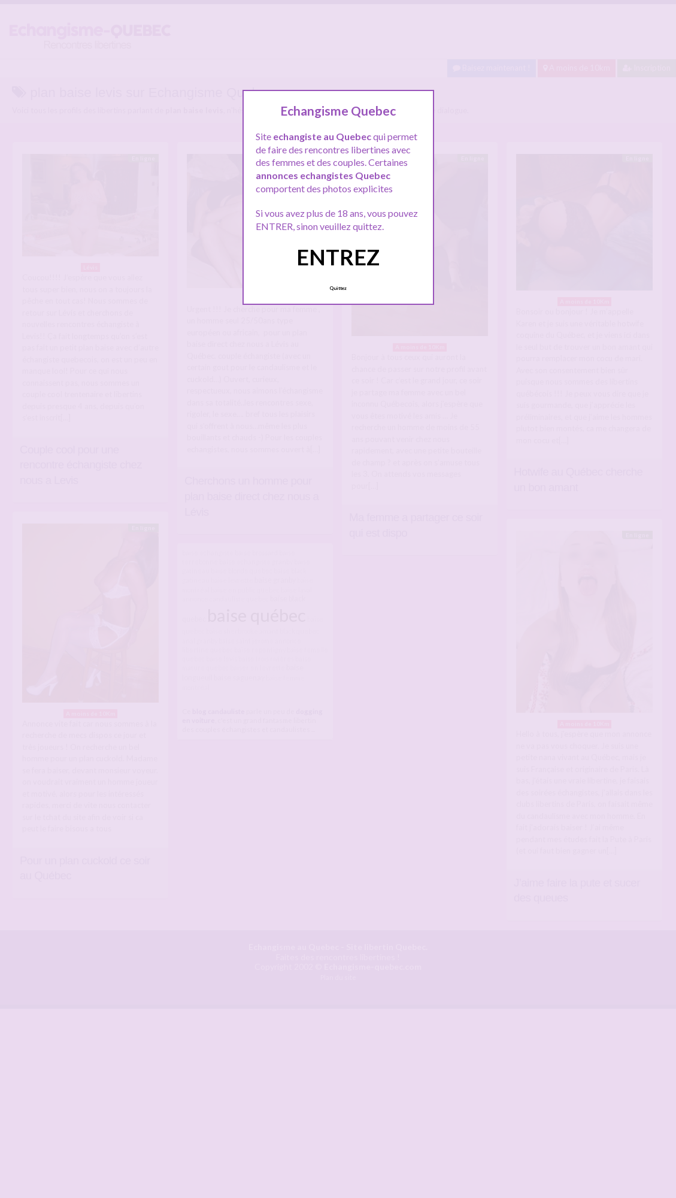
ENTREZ (338, 257)
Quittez (338, 288)
